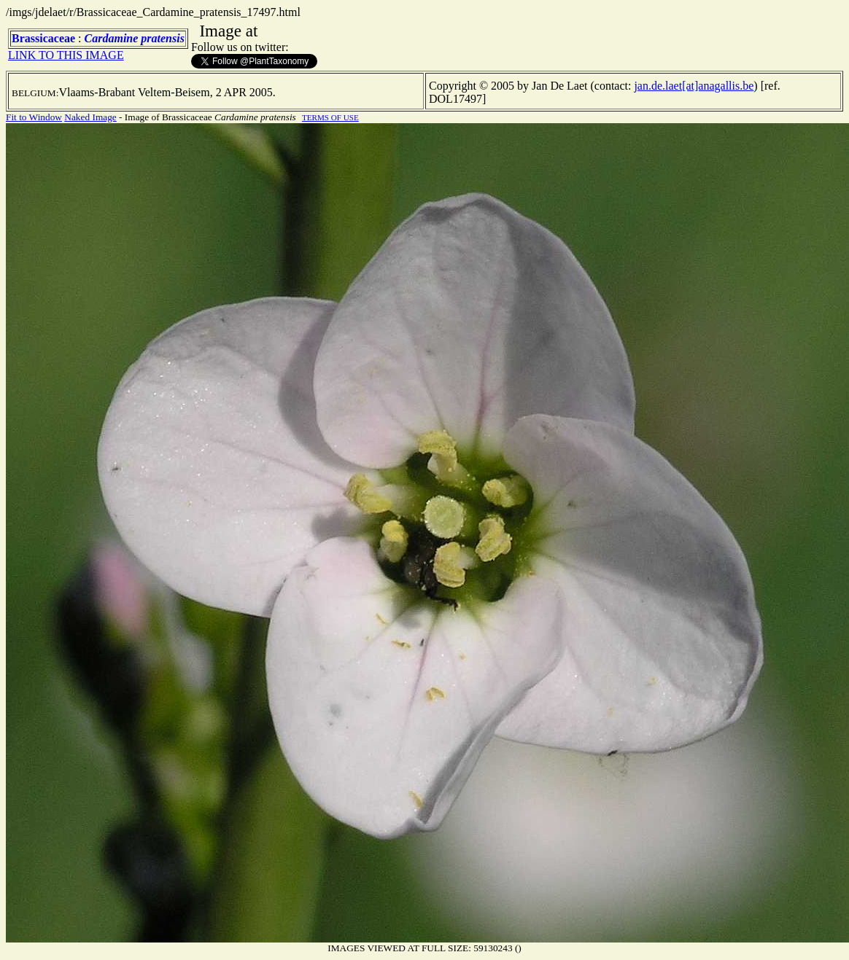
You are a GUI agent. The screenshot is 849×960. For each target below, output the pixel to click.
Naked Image (90, 117)
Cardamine (112, 38)
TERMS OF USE (330, 117)
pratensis (163, 38)
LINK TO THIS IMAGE (66, 55)
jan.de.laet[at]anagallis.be (693, 85)
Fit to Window (34, 117)
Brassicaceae (43, 38)
